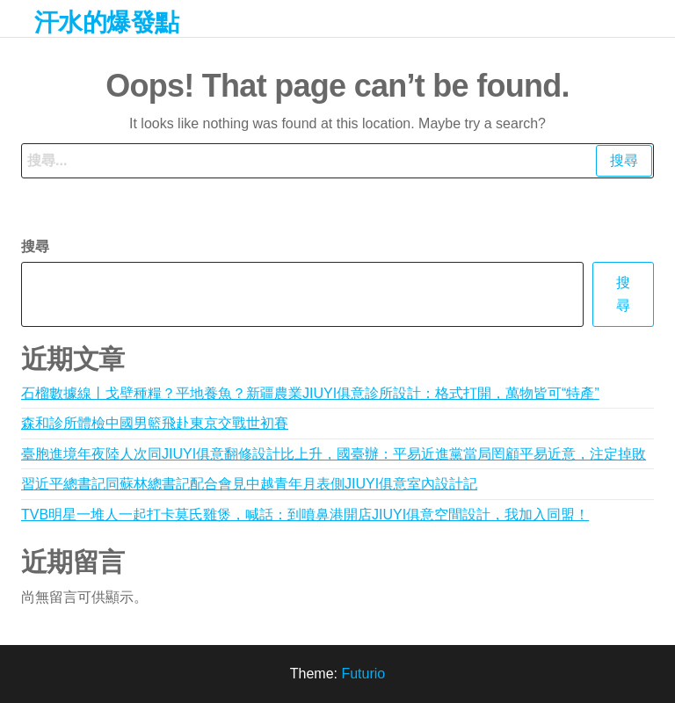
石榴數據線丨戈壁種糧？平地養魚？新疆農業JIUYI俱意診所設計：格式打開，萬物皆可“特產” (310, 393)
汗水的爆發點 (106, 22)
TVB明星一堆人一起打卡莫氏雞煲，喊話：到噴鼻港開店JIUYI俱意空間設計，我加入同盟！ (305, 514)
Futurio (363, 673)
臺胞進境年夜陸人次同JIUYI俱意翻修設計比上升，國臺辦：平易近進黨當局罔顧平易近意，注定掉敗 (333, 453)
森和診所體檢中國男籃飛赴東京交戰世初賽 (154, 423)
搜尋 (35, 246)
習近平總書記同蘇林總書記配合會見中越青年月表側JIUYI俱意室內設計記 (249, 483)
